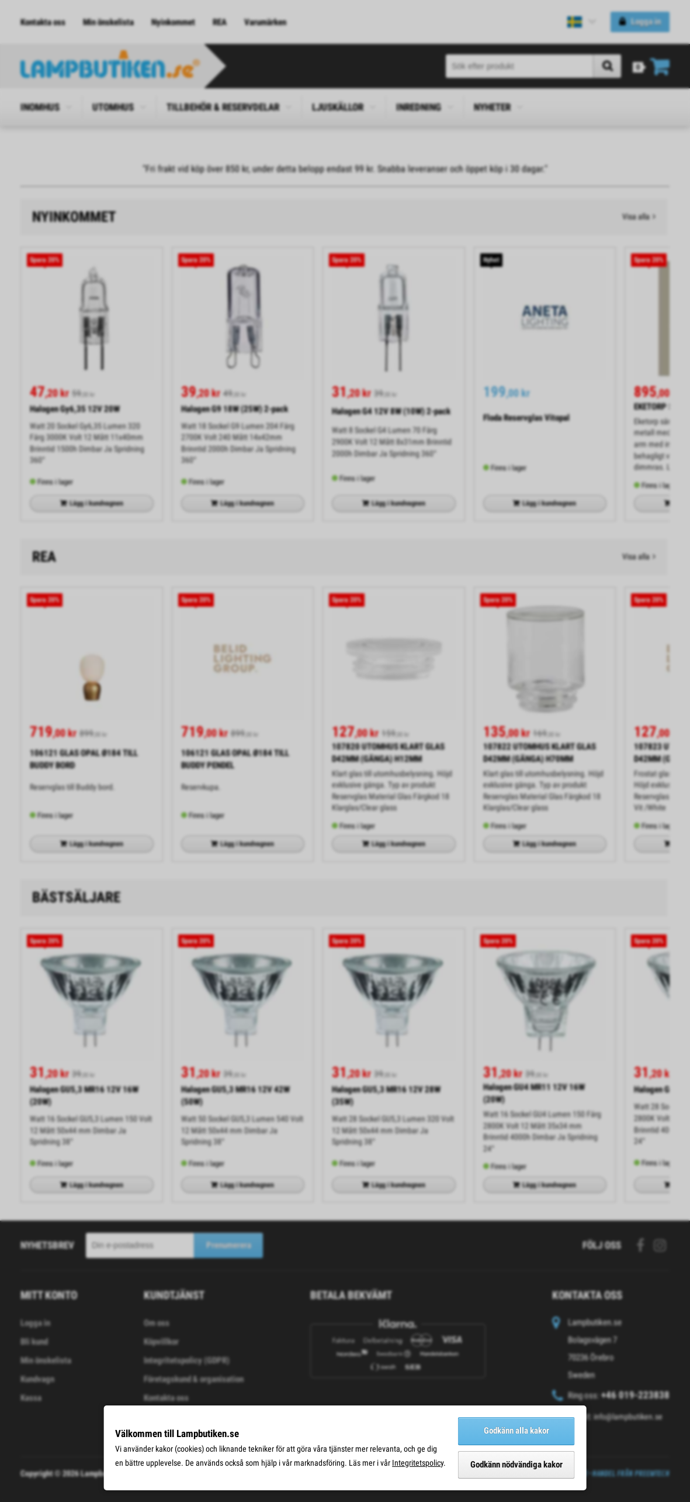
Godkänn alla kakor (516, 1430)
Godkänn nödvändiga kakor (516, 1464)
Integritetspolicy (417, 1462)
